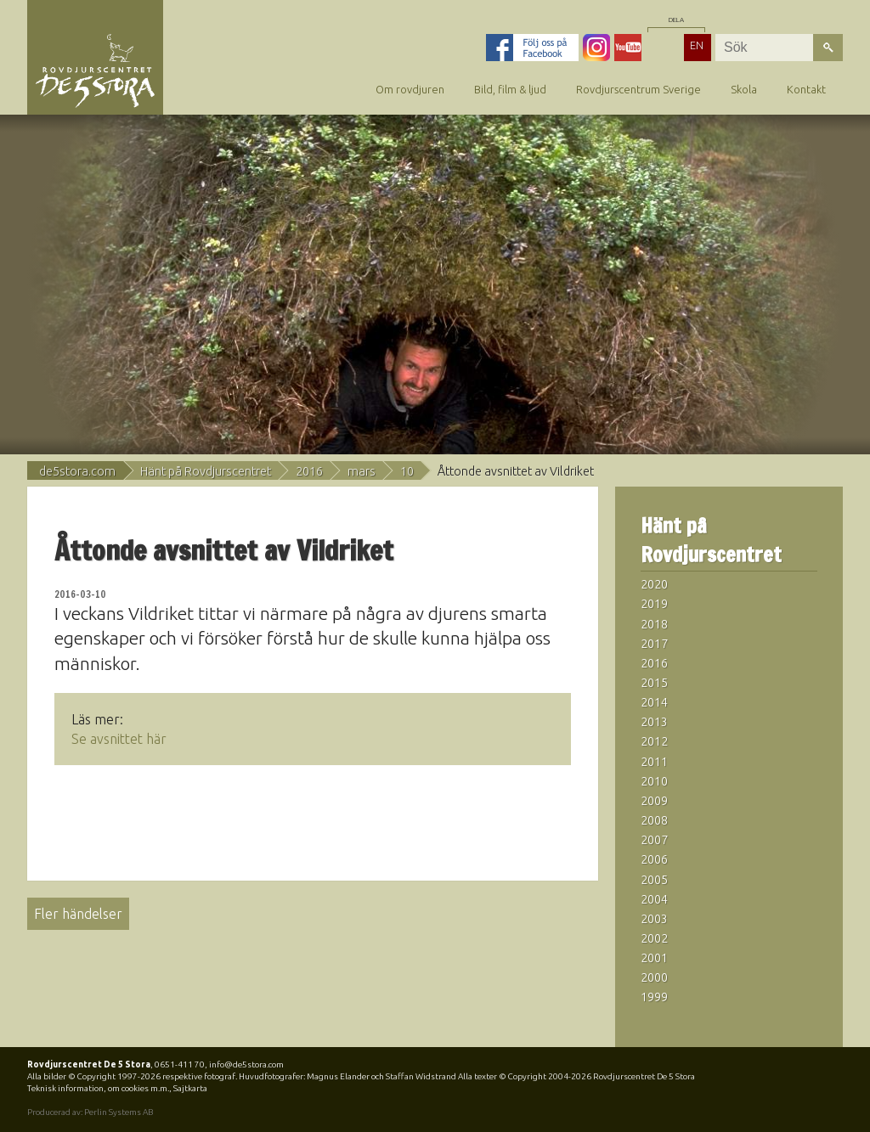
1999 (654, 997)
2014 (654, 702)
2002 (654, 938)
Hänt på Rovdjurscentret (205, 471)
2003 (654, 919)
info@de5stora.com (246, 1064)
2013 (654, 722)
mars (361, 471)
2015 (654, 683)
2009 (654, 801)
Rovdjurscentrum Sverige (638, 89)
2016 (309, 471)
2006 (654, 859)
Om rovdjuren (410, 89)
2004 (654, 899)
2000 (654, 977)
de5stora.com (77, 471)
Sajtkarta (190, 1088)
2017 (654, 643)
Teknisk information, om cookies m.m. (98, 1088)
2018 (654, 624)
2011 (654, 762)
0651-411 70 (180, 1064)
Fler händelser (78, 913)
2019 (654, 604)
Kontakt (806, 89)
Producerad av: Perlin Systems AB (90, 1112)
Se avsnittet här (119, 738)
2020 (654, 584)
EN (696, 45)
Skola (744, 89)
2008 (654, 820)
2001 (654, 958)
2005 (654, 880)
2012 (654, 741)
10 (407, 471)
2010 (654, 781)
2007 (654, 840)
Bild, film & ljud (510, 89)
